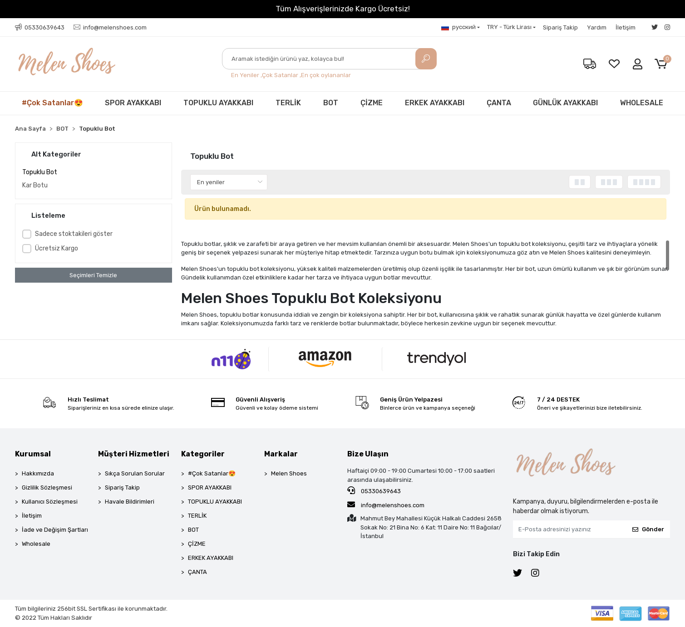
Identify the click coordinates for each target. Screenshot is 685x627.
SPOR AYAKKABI (133, 102)
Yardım (596, 27)
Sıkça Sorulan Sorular (135, 473)
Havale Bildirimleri (129, 501)
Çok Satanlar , (281, 75)
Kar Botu (35, 185)
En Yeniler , (246, 75)
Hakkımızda (38, 473)
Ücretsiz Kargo (56, 248)
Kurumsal (33, 454)
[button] (662, 64)
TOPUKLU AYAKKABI (218, 102)
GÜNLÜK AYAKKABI (565, 102)
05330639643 (374, 490)
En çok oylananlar (326, 75)
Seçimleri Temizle (93, 275)
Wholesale (36, 543)
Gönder (648, 529)
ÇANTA (499, 102)
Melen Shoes (289, 473)
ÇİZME (371, 102)
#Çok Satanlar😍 (52, 102)
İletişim (626, 27)
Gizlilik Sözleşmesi (47, 487)
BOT (330, 102)
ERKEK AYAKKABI (434, 102)
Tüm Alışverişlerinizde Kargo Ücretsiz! (343, 8)
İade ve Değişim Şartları (55, 529)
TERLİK (288, 102)
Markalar (281, 454)
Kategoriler (203, 454)
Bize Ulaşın (368, 454)
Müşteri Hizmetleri (133, 454)
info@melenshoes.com (385, 504)
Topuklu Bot (39, 172)
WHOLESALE (641, 102)
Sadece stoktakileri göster (74, 234)
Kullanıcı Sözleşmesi (50, 501)
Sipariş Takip (560, 27)
